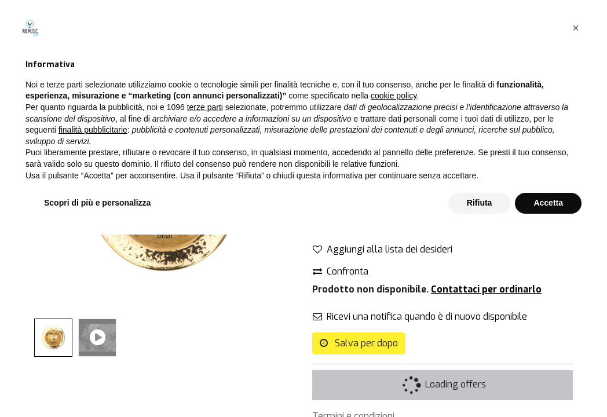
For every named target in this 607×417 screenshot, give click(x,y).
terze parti (205, 289)
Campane (405, 57)
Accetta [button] (548, 385)
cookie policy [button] (393, 278)
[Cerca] (282, 57)
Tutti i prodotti (342, 57)
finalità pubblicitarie (92, 312)
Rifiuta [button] (479, 385)
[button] (575, 210)
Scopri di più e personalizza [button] (97, 385)
